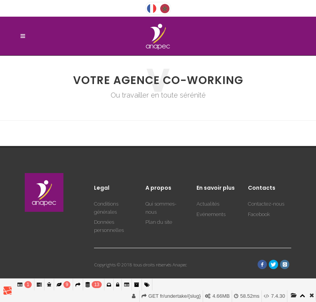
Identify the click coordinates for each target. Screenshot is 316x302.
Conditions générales (106, 185)
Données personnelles (109, 203)
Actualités (207, 181)
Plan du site (158, 199)
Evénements (210, 191)
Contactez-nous (266, 181)
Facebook (259, 191)
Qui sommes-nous (160, 185)
